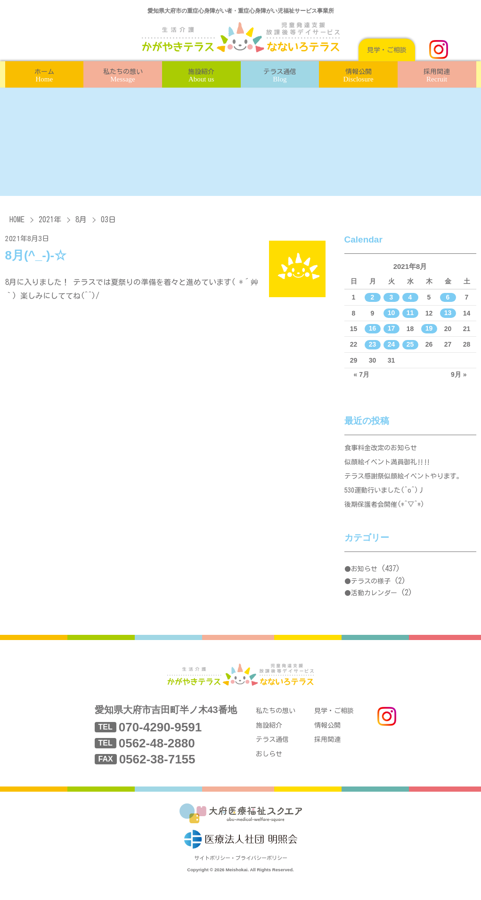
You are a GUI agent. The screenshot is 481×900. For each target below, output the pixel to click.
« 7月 (361, 374)
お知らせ (364, 578)
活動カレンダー (374, 602)
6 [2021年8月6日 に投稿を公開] (448, 297)
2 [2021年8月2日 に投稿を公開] (373, 297)
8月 (81, 219)
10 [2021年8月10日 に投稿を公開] (391, 313)
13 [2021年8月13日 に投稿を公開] (448, 313)
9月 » (458, 374)
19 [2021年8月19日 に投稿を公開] (429, 328)
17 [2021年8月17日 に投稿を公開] (391, 328)
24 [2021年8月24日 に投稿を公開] (391, 344)
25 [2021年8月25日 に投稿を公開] (410, 344)
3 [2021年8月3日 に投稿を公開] (391, 297)
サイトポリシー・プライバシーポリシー (240, 875)
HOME (16, 219)
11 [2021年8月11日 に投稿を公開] (410, 313)
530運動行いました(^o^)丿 (387, 497)
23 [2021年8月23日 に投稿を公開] (372, 344)
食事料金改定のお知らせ (383, 449)
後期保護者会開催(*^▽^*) (387, 513)
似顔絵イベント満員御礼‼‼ (390, 465)
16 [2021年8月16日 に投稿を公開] (372, 328)
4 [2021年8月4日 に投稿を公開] (410, 297)
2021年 (50, 219)
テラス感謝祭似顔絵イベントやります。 (408, 481)
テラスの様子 (371, 590)
